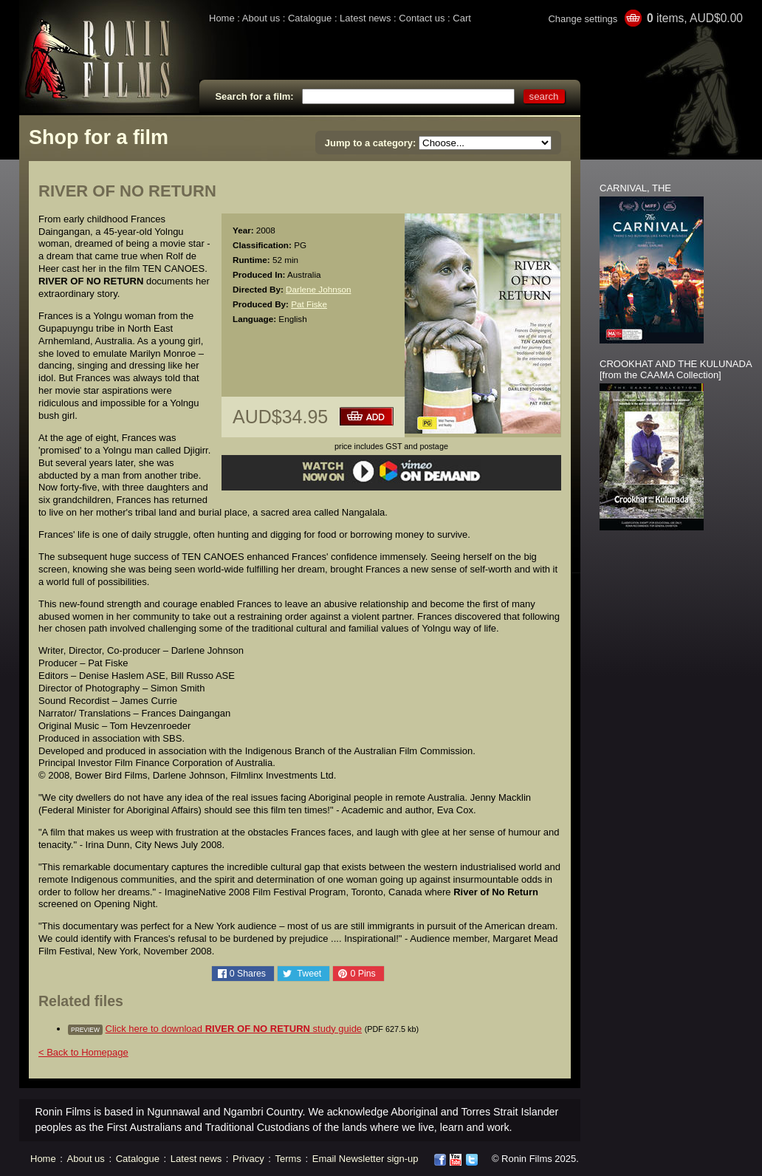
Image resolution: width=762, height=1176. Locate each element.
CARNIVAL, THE (635, 188)
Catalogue (310, 18)
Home (222, 18)
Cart (462, 18)
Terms (288, 1158)
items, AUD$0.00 (695, 18)
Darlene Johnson (318, 289)
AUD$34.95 (280, 416)
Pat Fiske (309, 304)
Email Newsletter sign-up (365, 1158)
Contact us (421, 18)
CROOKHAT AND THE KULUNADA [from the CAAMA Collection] (676, 369)
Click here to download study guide (234, 1028)
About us (261, 18)
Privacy (248, 1158)
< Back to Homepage (83, 1052)
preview (85, 1029)
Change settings (582, 18)
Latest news (365, 18)
